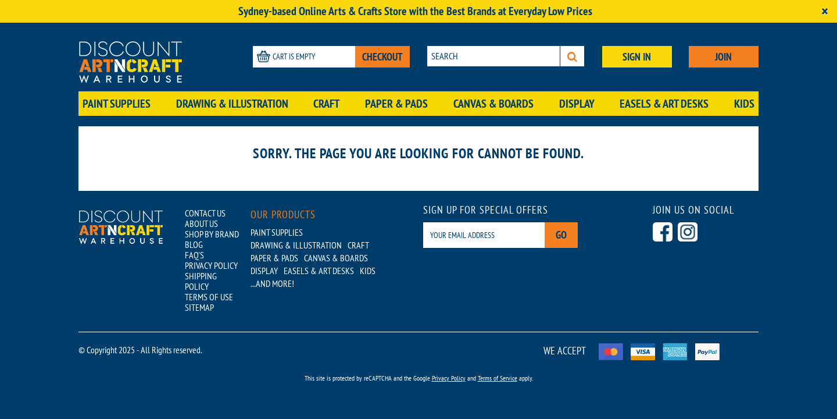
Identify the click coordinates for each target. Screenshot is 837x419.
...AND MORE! (272, 283)
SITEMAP (199, 307)
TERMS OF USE (209, 297)
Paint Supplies (117, 103)
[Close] (824, 11)
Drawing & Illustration (232, 103)
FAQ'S (194, 255)
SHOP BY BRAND (212, 234)
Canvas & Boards (493, 103)
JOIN (723, 56)
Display (577, 103)
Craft (326, 103)
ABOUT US (201, 223)
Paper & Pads (396, 103)
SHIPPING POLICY (201, 281)
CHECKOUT (382, 56)
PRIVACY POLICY (211, 265)
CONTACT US (205, 213)
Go (561, 235)
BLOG (194, 244)
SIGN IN (637, 56)
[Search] (572, 56)
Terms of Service (497, 378)
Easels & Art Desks (664, 103)
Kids (744, 103)
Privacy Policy (449, 378)
